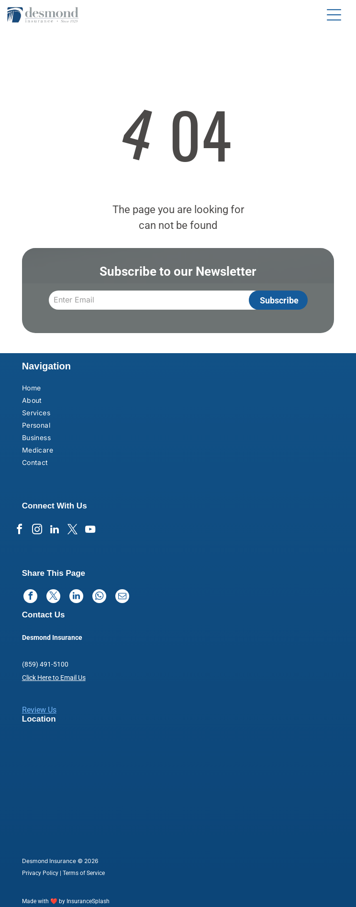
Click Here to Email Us (54, 677)
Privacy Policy (40, 873)
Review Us (39, 709)
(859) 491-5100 (45, 664)
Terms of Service (84, 873)
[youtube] (90, 531)
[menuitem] (77, 389)
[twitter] (72, 531)
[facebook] (19, 531)
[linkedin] (54, 531)
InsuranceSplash (88, 901)
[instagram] (36, 531)
